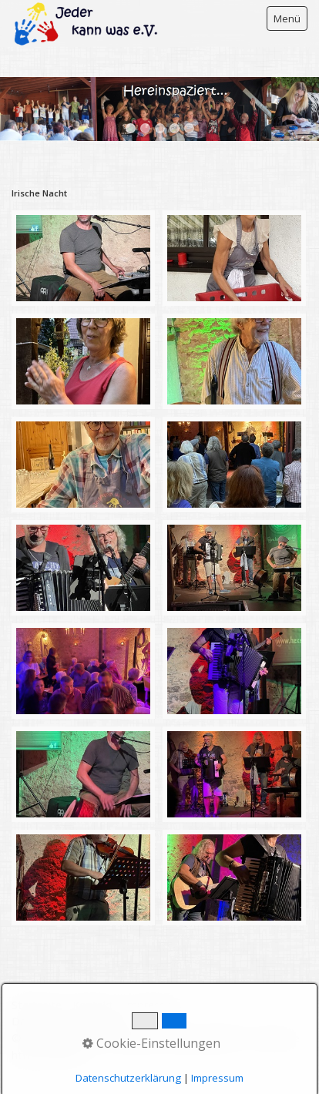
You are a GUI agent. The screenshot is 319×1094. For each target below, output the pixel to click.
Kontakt (92, 1005)
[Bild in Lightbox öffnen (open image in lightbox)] (83, 258)
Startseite (37, 1005)
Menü (287, 18)
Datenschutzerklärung (67, 1021)
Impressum (152, 1005)
